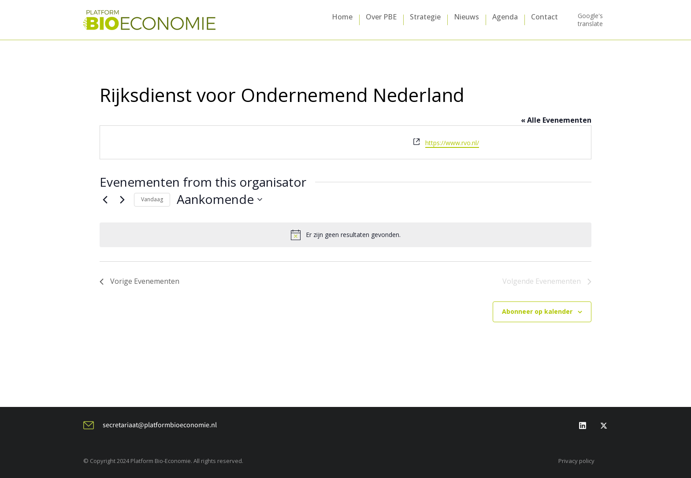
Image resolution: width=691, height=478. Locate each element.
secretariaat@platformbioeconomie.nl (160, 424)
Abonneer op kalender (537, 311)
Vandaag (152, 199)
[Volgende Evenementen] (122, 199)
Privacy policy (576, 461)
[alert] (345, 234)
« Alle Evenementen (556, 120)
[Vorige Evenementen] (105, 199)
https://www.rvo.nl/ (452, 143)
